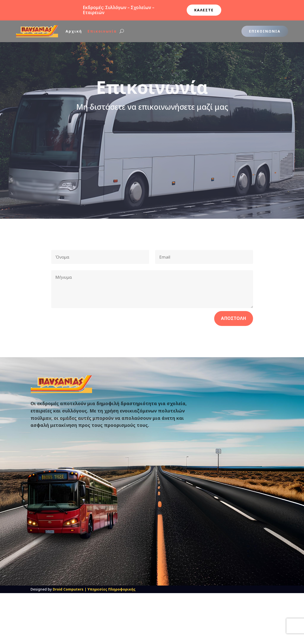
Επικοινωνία (102, 31)
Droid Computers (68, 589)
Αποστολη (233, 318)
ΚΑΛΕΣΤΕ (204, 10)
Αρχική (74, 31)
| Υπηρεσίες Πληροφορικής (110, 589)
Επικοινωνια (265, 31)
